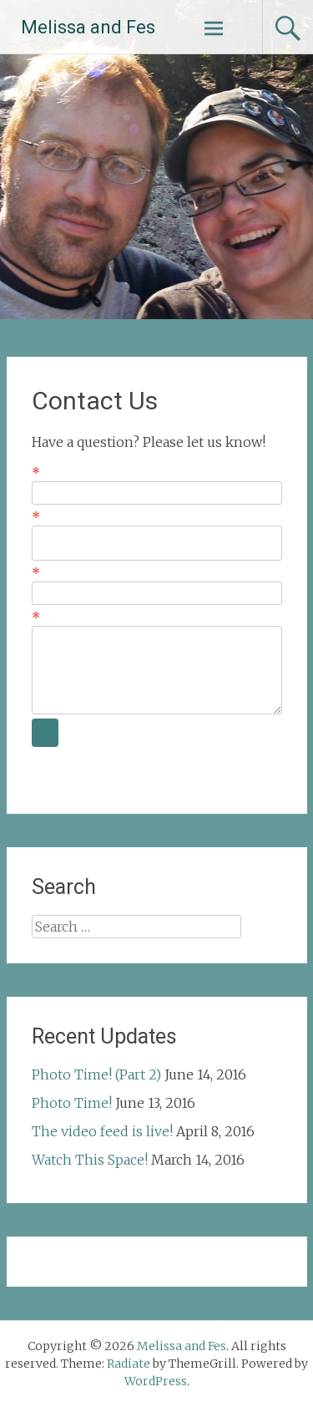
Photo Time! (72, 1103)
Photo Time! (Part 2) (96, 1074)
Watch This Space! (90, 1159)
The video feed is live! (102, 1131)
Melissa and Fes (88, 27)
